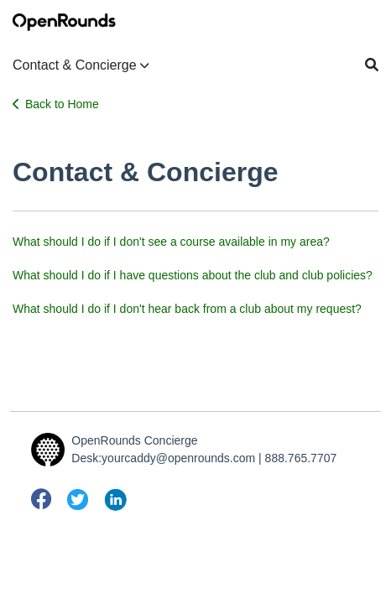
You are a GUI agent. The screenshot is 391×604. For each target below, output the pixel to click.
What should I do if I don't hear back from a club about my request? (187, 308)
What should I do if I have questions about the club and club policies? (193, 275)
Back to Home (56, 104)
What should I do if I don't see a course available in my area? (171, 241)
